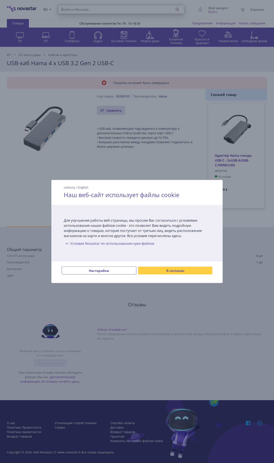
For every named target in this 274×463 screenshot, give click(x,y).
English (83, 187)
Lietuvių (69, 187)
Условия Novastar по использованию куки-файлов (109, 243)
